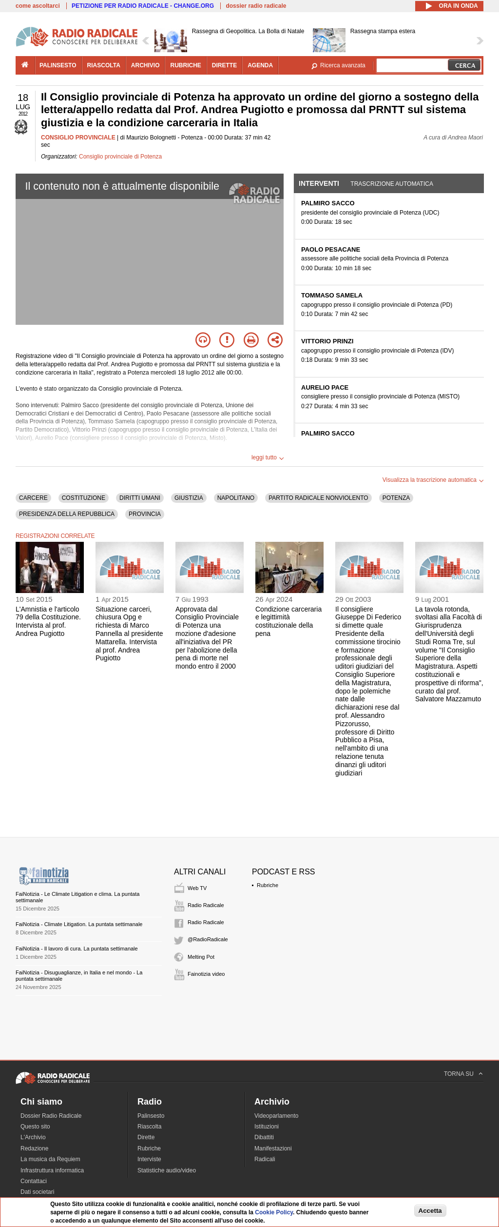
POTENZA (396, 498)
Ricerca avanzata (342, 65)
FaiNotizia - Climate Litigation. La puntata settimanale (79, 924)
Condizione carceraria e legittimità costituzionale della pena (288, 621)
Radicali (264, 1159)
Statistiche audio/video (166, 1170)
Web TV (197, 888)
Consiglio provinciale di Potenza (120, 156)
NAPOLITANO (235, 498)
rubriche (185, 65)
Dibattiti (264, 1137)
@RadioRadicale (208, 939)
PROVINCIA (145, 514)
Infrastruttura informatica (52, 1170)
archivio (145, 65)
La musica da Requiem (50, 1159)
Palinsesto (150, 1115)
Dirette (145, 1137)
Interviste (149, 1159)
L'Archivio (33, 1137)
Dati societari (37, 1191)
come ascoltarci (38, 5)
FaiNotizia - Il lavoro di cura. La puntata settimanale (77, 948)
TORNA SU (459, 1073)
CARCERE (33, 498)
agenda (260, 65)
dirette (224, 65)
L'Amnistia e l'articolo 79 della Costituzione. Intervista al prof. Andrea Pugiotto (48, 621)
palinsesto (58, 65)
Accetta (430, 1210)
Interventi (319, 183)
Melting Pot (201, 957)
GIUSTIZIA (188, 498)
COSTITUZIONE (83, 498)
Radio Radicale (206, 905)
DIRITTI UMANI (139, 498)
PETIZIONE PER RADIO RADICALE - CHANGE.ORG (143, 5)
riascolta (103, 65)
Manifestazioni (273, 1148)
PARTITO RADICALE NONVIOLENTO (318, 498)
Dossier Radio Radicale (50, 1115)
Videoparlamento (276, 1115)
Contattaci (33, 1181)
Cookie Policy (274, 1212)
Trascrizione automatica (391, 183)
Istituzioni (266, 1126)
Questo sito (35, 1126)
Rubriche (267, 885)
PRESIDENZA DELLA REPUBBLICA (67, 514)
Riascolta (149, 1126)
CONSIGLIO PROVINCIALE (78, 137)
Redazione (34, 1148)
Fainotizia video (206, 974)
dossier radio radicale (256, 5)
